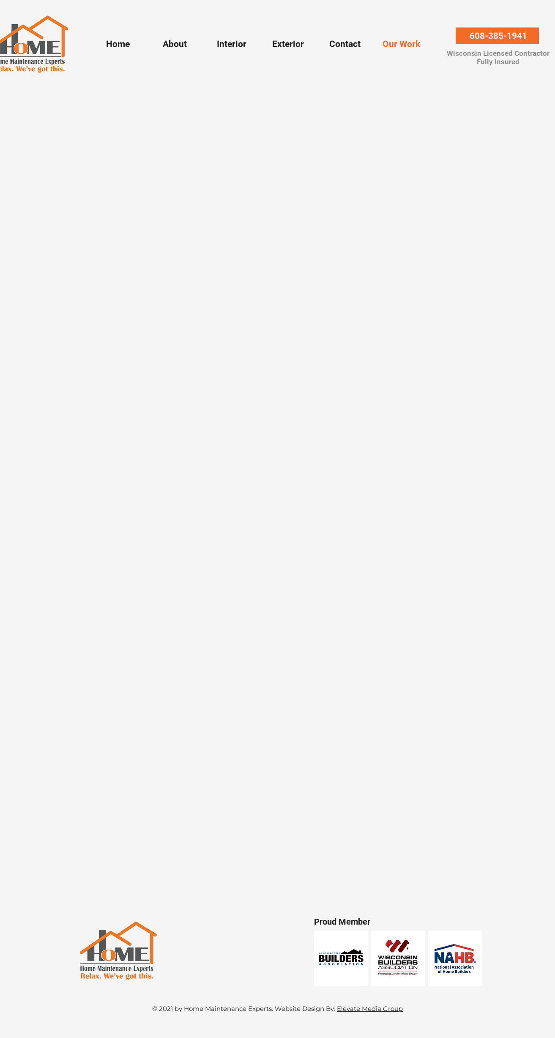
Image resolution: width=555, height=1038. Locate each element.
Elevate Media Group (370, 1009)
